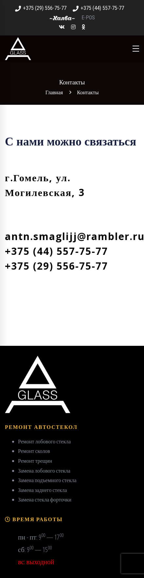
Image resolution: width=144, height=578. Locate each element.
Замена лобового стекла (44, 470)
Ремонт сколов (34, 451)
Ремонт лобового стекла (44, 441)
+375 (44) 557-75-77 (98, 8)
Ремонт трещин (35, 460)
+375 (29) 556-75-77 (40, 8)
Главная (54, 92)
